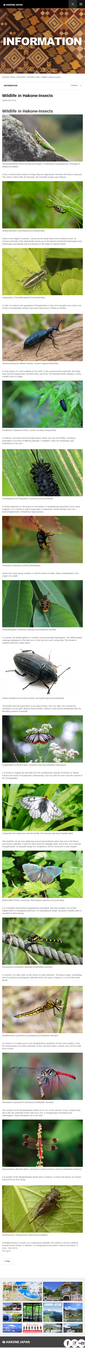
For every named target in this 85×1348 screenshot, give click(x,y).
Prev (8, 1261)
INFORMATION (10, 85)
